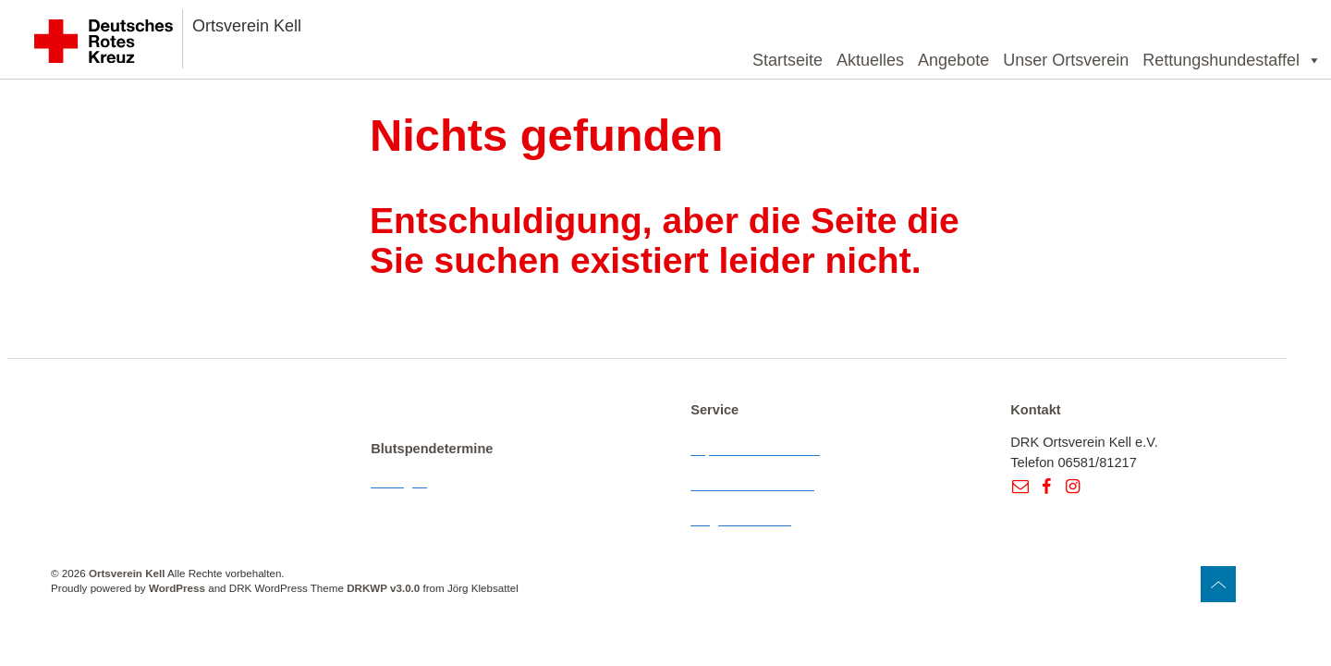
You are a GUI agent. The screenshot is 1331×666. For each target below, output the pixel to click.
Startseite (787, 60)
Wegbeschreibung (745, 519)
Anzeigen (399, 482)
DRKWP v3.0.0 (383, 588)
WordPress (177, 588)
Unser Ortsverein (1066, 60)
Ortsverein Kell (246, 26)
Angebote (953, 60)
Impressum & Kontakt (755, 449)
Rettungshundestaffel (1232, 60)
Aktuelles (870, 60)
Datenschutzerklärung (756, 484)
